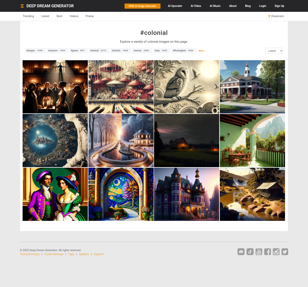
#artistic (121, 50)
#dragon (35, 50)
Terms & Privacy (29, 254)
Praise (90, 16)
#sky (162, 50)
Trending (28, 16)
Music (215, 5)
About (232, 5)
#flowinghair (184, 50)
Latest (45, 16)
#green (78, 50)
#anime (142, 50)
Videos (74, 16)
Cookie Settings (54, 254)
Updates (84, 254)
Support (99, 254)
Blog (248, 5)
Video (196, 5)
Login (262, 5)
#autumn (57, 50)
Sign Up (279, 5)
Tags (71, 254)
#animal (99, 50)
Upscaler (175, 5)
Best (59, 16)
